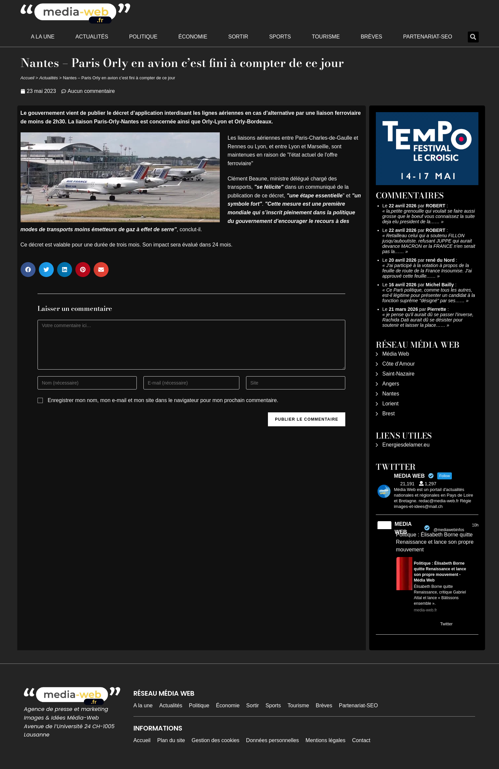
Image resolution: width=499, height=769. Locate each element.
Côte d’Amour (398, 364)
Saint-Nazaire (398, 374)
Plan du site (171, 740)
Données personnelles (272, 740)
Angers (390, 383)
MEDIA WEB (403, 528)
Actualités (91, 36)
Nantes (390, 393)
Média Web (395, 354)
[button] (473, 37)
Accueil (28, 77)
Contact (361, 740)
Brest (388, 413)
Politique (143, 36)
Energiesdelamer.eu (406, 445)
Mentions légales (325, 740)
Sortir (238, 36)
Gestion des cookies (215, 740)
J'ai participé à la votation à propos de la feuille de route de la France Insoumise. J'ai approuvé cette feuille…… (427, 271)
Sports (280, 36)
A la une (42, 36)
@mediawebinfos (449, 529)
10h (475, 525)
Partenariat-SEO (427, 36)
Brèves (371, 36)
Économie (192, 36)
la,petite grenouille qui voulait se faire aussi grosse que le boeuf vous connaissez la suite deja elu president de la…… (428, 216)
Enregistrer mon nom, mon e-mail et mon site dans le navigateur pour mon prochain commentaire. (162, 400)
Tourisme (326, 36)
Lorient (390, 403)
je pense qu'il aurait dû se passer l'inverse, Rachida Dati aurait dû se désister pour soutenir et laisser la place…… (428, 320)
